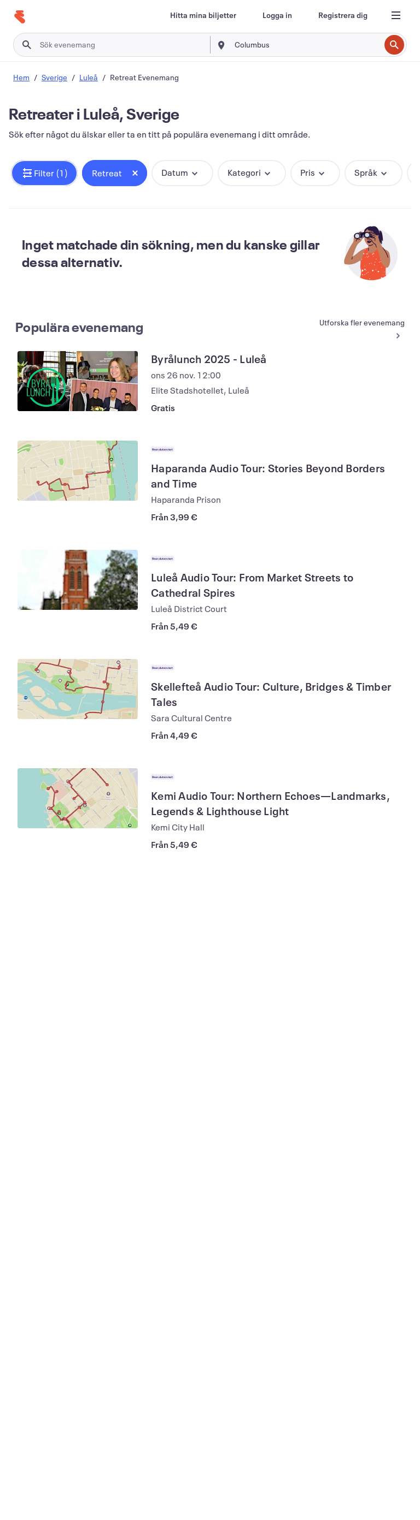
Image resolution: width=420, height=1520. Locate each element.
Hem (21, 77)
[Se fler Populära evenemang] (356, 329)
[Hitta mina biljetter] (203, 15)
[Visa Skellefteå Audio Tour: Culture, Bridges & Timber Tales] (78, 689)
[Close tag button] (135, 173)
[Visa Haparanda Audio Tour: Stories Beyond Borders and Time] (78, 471)
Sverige (54, 77)
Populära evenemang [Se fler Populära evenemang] (79, 327)
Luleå (88, 77)
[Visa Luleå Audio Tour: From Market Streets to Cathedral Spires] (78, 580)
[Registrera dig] (343, 15)
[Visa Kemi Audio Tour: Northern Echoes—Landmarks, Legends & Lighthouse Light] (78, 798)
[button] (44, 173)
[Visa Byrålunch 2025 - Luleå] (78, 381)
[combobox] (306, 44)
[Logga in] (277, 15)
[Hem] (19, 16)
